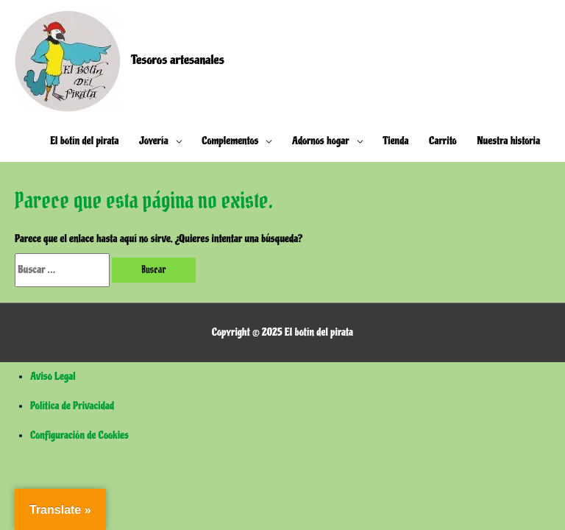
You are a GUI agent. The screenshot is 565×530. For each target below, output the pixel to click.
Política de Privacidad (72, 406)
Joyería (153, 141)
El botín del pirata (84, 141)
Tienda (396, 141)
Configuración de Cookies (79, 435)
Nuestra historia (508, 141)
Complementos (230, 141)
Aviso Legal (53, 376)
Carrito (443, 141)
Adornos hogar (320, 141)
